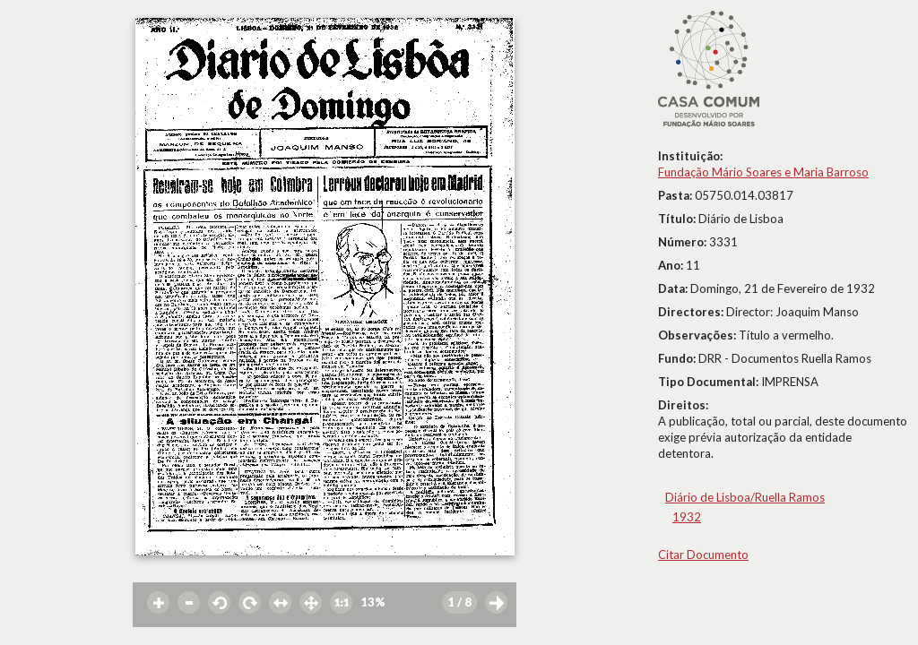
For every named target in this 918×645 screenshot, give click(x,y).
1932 (686, 517)
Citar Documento (703, 554)
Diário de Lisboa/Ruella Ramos (745, 497)
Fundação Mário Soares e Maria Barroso (763, 172)
